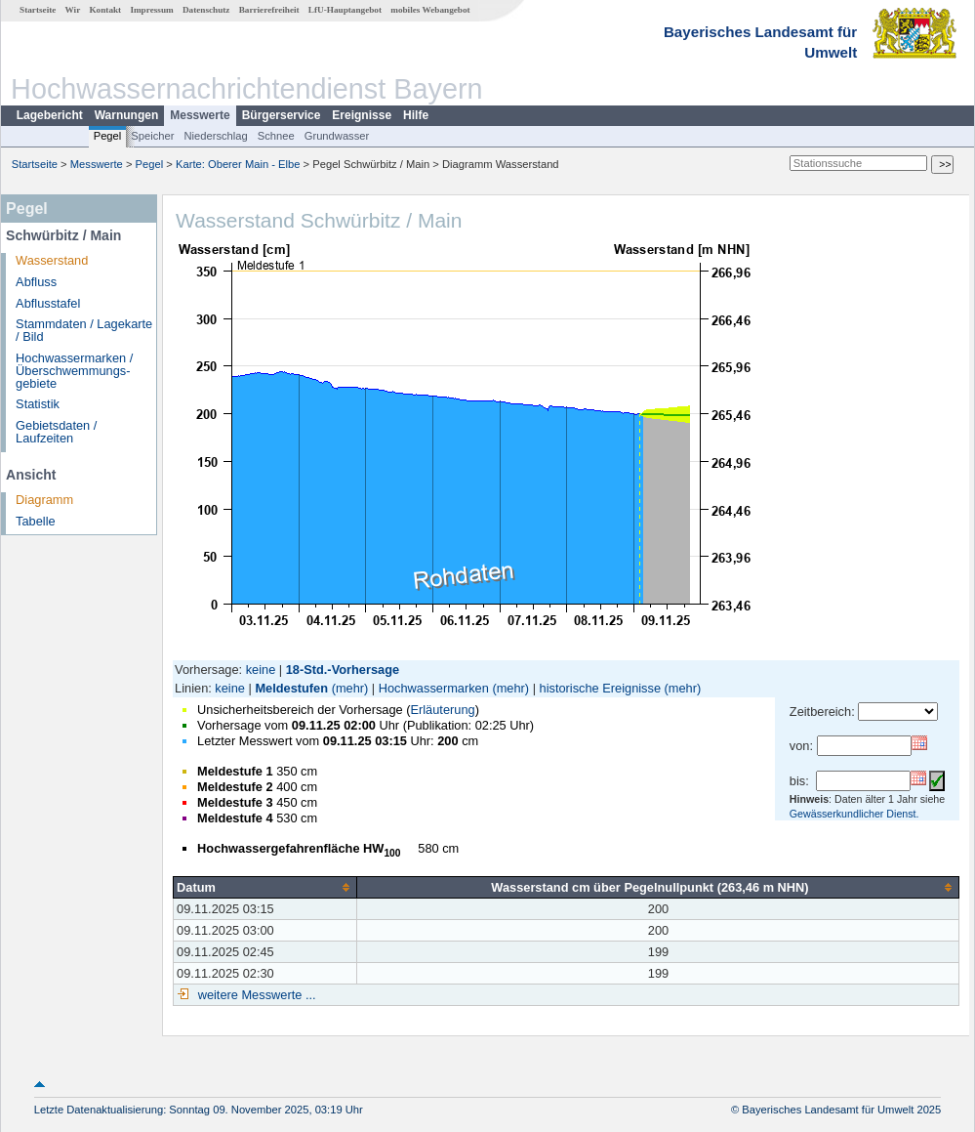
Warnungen (127, 115)
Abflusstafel (48, 303)
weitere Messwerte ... (254, 994)
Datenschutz (206, 10)
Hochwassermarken (434, 688)
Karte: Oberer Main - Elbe (238, 164)
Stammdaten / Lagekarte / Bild (84, 330)
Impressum (151, 10)
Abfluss (36, 281)
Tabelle (36, 521)
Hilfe (415, 115)
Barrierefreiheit (269, 10)
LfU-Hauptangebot (345, 10)
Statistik (38, 404)
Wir (73, 10)
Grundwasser (337, 136)
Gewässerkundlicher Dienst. (854, 813)
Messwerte (199, 115)
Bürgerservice (281, 115)
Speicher (152, 136)
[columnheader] (265, 887)
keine (261, 669)
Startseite (38, 10)
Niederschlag (215, 136)
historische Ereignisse (600, 688)
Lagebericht (50, 115)
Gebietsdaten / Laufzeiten (56, 431)
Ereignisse (361, 115)
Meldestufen (291, 688)
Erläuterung (442, 709)
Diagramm (44, 499)
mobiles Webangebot (429, 10)
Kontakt (105, 10)
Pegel (108, 136)
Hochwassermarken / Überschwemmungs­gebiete (74, 371)
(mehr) (350, 688)
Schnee (276, 136)
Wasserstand (52, 260)
